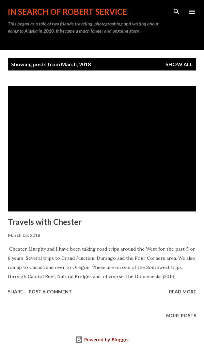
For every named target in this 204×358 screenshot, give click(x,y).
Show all (179, 64)
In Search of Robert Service (67, 11)
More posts (181, 315)
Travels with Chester (45, 221)
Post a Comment (50, 291)
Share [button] (15, 291)
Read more (182, 291)
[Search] (176, 12)
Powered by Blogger (102, 339)
